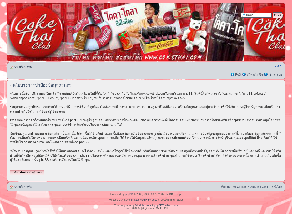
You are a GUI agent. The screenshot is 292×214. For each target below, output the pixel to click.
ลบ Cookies (239, 186)
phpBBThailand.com (166, 205)
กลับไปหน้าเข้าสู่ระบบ (27, 172)
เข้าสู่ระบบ (275, 74)
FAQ (238, 74)
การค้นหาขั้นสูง (272, 20)
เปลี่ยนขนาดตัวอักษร (278, 66)
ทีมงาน (225, 186)
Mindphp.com (143, 205)
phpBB (129, 194)
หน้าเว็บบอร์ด (23, 67)
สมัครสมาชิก (255, 74)
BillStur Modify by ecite (144, 199)
